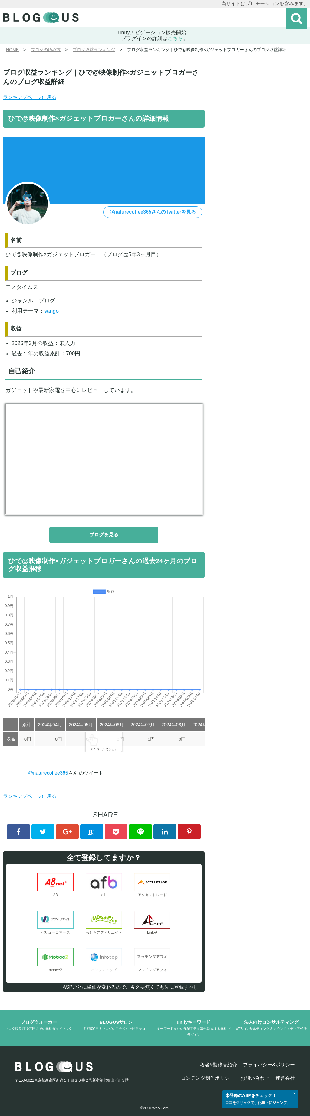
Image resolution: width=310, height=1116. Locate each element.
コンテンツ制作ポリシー (207, 1078)
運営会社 (285, 1078)
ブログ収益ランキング (94, 49)
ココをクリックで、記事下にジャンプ (256, 1103)
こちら (175, 38)
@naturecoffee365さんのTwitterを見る (153, 211)
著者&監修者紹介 (218, 1064)
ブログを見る (103, 534)
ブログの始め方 (46, 49)
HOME (12, 49)
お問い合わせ (254, 1078)
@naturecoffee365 (48, 772)
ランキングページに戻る (29, 97)
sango (51, 311)
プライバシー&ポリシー (269, 1064)
